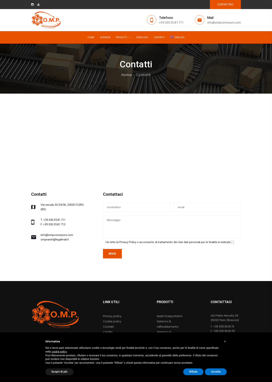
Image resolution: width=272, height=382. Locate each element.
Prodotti (121, 37)
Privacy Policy (127, 242)
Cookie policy (112, 321)
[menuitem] (177, 37)
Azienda (105, 37)
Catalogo (142, 37)
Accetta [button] (216, 371)
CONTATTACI (225, 4)
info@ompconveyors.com (224, 22)
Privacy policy (112, 316)
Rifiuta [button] (193, 371)
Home (91, 37)
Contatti (159, 37)
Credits (108, 332)
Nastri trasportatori (169, 316)
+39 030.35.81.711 (171, 22)
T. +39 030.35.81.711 (53, 220)
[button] (225, 341)
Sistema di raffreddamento (167, 324)
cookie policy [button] (59, 351)
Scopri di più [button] (59, 371)
